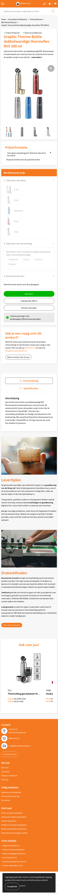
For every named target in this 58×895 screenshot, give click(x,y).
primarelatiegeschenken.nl (13, 861)
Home (3, 19)
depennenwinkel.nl (10, 845)
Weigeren (23, 886)
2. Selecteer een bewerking (18, 243)
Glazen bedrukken (8, 821)
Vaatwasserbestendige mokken (14, 833)
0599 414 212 (30, 348)
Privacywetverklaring (10, 796)
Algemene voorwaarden (11, 792)
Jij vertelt (5, 771)
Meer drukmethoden (11, 625)
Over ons (5, 767)
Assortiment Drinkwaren (17, 19)
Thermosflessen (36, 19)
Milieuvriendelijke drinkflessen (14, 829)
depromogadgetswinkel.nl (13, 853)
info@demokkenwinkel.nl (16, 351)
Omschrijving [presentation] (30, 380)
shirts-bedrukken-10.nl (12, 865)
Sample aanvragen (29, 308)
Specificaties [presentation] (31, 388)
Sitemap (4, 779)
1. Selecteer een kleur (15, 180)
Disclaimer (5, 800)
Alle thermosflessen (9, 22)
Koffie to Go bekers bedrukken (14, 825)
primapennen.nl (9, 857)
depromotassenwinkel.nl (12, 849)
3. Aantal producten (14, 276)
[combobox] (29, 11)
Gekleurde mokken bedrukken (13, 817)
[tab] (29, 381)
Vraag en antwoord (9, 775)
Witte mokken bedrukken (12, 813)
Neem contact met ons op (18, 357)
